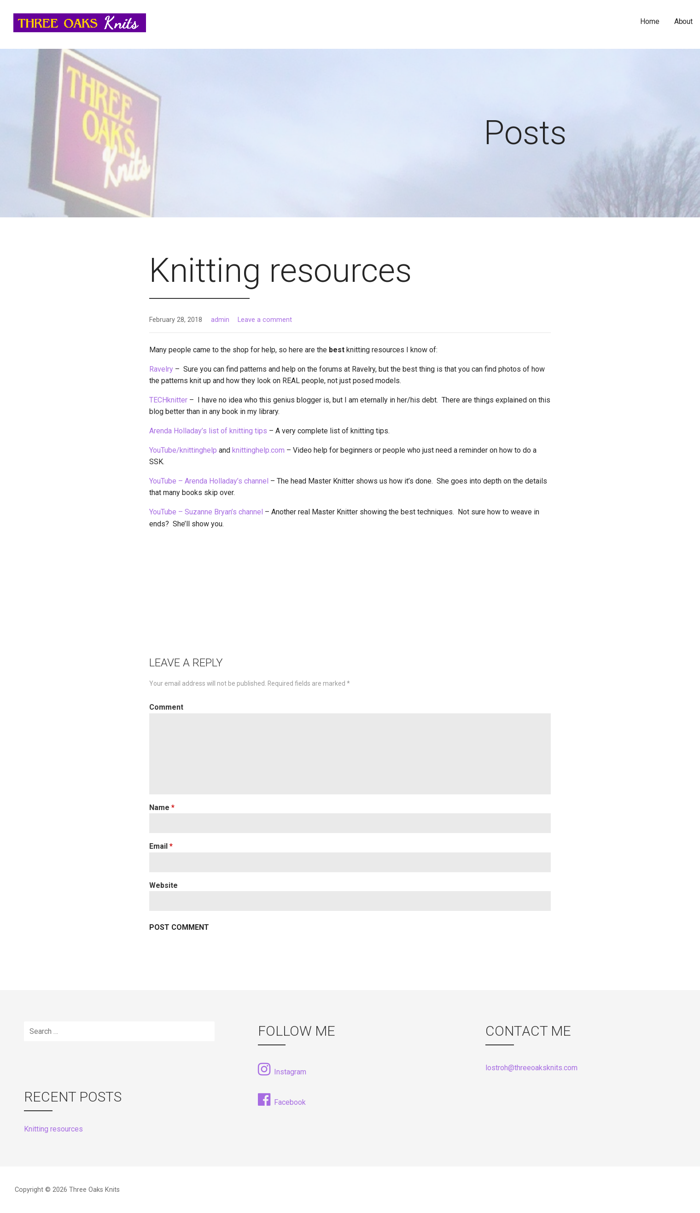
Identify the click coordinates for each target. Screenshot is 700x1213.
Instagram (282, 1069)
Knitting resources (53, 1129)
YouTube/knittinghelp (183, 450)
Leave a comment (265, 320)
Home (649, 21)
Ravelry (161, 369)
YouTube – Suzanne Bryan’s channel (206, 511)
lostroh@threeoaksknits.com (531, 1067)
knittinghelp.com (258, 450)
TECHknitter (168, 400)
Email (161, 846)
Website (163, 885)
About (683, 21)
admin (220, 320)
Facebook (282, 1099)
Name (162, 807)
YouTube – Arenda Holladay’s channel (208, 481)
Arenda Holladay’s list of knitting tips (208, 430)
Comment (166, 707)
